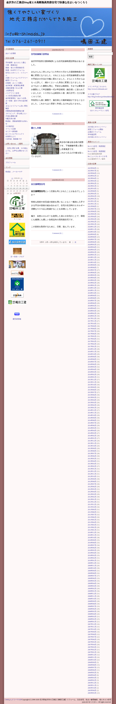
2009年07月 (92, 576)
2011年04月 (92, 522)
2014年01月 (92, 438)
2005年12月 (92, 683)
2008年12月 (92, 594)
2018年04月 (92, 308)
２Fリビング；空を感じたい (16, 114)
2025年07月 (92, 171)
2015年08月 (92, 390)
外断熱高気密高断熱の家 (15, 111)
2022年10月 (92, 189)
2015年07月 (92, 392)
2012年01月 (92, 499)
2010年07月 (92, 545)
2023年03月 (92, 181)
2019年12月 (92, 257)
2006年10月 (92, 660)
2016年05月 (92, 367)
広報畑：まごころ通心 (14, 83)
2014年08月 (92, 420)
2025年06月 (92, 173)
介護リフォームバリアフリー (17, 78)
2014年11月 (92, 413)
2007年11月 (92, 627)
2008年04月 (92, 614)
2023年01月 (92, 186)
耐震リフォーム (11, 80)
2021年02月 (92, 222)
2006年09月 (92, 662)
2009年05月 (92, 581)
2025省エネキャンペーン (97, 127)
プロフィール (11, 162)
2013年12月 (92, 441)
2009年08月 (92, 573)
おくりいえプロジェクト (15, 134)
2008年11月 (92, 596)
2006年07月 (92, 667)
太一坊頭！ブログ (17, 257)
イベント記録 (11, 129)
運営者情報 (17, 319)
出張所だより (11, 136)
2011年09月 (92, 510)
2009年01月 (92, 591)
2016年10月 (92, 354)
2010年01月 (92, 560)
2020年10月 (92, 232)
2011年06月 (92, 517)
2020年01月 (92, 255)
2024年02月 (92, 176)
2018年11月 (92, 290)
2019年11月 (92, 260)
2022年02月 (92, 196)
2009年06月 (92, 578)
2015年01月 (92, 408)
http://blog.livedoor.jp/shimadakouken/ (101, 97)
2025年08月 (92, 168)
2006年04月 (92, 675)
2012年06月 (92, 487)
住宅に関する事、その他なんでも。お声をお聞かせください (17, 150)
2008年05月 (92, 611)
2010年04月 (92, 553)
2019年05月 (92, 275)
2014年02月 (92, 436)
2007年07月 (92, 637)
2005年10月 (92, 688)
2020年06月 (92, 242)
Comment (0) (58, 114)
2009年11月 (92, 566)
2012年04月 (92, 492)
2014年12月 (92, 410)
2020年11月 (92, 229)
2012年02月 (92, 497)
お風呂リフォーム (94, 132)
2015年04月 (92, 400)
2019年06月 (92, 273)
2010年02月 (92, 558)
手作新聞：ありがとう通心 (16, 63)
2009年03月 (92, 586)
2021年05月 (92, 214)
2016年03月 (92, 372)
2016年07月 (92, 362)
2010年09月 (92, 540)
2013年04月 (92, 461)
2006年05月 (92, 673)
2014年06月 (92, 425)
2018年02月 (92, 313)
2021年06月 (92, 211)
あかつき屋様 (11, 53)
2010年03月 (92, 555)
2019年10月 (92, 262)
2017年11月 (92, 321)
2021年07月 (92, 209)
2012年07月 (92, 484)
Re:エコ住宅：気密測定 (97, 146)
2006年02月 (92, 680)
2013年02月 (92, 466)
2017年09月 (92, 326)
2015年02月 (92, 405)
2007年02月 (92, 650)
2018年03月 (92, 311)
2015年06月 (92, 395)
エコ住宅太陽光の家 (13, 96)
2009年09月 (92, 571)
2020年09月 (92, 234)
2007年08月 (92, 634)
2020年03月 (92, 250)
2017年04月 (92, 339)
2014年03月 (92, 433)
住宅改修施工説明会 (40, 54)
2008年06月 (92, 609)
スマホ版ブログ (94, 94)
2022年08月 (92, 191)
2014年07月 (92, 423)
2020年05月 (92, 245)
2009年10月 (92, 568)
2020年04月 (92, 247)
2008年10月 (92, 599)
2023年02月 (92, 183)
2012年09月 (92, 479)
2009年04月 (92, 583)
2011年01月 (92, 530)
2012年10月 (92, 476)
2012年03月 (92, 494)
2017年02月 (92, 344)
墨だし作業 (36, 128)
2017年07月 (92, 331)
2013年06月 (92, 456)
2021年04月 (92, 217)
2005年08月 (92, 690)
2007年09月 (92, 632)
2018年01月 (92, 316)
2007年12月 (92, 624)
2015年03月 (92, 403)
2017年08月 (92, 329)
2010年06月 (92, 548)
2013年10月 (92, 446)
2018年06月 (92, 303)
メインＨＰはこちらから (97, 86)
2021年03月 (92, 219)
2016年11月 (92, 352)
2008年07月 (92, 606)
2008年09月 (92, 601)
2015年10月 (92, 385)
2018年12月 (92, 288)
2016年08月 (92, 359)
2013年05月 (92, 459)
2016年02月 (92, 374)
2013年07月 (92, 453)
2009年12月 (92, 563)
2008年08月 (92, 604)
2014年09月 (92, 418)
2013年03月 (92, 464)
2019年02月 (92, 283)
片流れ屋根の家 (11, 116)
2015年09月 (92, 387)
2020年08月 (92, 237)
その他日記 (10, 126)
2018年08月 (92, 298)
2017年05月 (92, 336)
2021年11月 (92, 204)
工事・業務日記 (11, 65)
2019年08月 (92, 267)
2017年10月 (92, 324)
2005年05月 (92, 693)
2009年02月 (92, 588)
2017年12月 (92, 318)
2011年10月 (92, 507)
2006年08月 (92, 665)
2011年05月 (92, 520)
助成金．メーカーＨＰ (14, 172)
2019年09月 (92, 265)
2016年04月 (92, 369)
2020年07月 (92, 239)
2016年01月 (92, 377)
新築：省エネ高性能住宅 (15, 68)
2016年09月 (92, 357)
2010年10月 (92, 538)
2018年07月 (92, 301)
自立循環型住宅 (38, 184)
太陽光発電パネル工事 (14, 88)
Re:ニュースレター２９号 (97, 156)
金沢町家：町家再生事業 (15, 85)
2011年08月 (92, 512)
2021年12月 (92, 201)
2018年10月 (92, 293)
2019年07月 (92, 270)
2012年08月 (92, 481)
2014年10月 (92, 415)
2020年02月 (92, 252)
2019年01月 (92, 285)
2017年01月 (92, 346)
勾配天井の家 (11, 119)
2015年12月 (92, 380)
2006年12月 (92, 655)
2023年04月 (92, 178)
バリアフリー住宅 (12, 93)
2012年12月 (92, 471)
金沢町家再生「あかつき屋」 (17, 98)
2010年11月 (92, 535)
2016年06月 (92, 364)
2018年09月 (92, 296)
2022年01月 (92, 199)
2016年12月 (92, 349)
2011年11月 (92, 504)
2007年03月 (92, 647)
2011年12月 (92, 502)
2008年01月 (92, 622)
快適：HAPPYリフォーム (15, 70)
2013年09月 (92, 448)
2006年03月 (92, 678)
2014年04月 (92, 431)
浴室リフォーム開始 (95, 129)
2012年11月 (92, 474)
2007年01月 (92, 652)
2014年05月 (92, 428)
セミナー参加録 (11, 131)
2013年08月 (92, 451)
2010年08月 (92, 543)
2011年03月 (92, 525)
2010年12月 (92, 532)
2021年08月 (92, 206)
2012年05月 (92, 489)
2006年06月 (92, 670)
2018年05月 (92, 306)
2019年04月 (92, 278)
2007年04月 (92, 645)
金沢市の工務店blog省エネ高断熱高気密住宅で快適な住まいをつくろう (46, 2)
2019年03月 (92, 280)
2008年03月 (92, 617)
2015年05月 (92, 397)
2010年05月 (92, 550)
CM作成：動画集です (14, 139)
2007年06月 (92, 639)
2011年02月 (92, 527)
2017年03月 (92, 341)
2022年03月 (92, 194)
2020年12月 (92, 227)
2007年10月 (92, 629)
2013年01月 (92, 469)
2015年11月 (92, 382)
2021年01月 (92, 224)
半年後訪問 (92, 134)
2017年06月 (92, 334)
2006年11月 (92, 657)
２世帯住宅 (10, 91)
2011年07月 (92, 515)
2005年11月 (92, 685)
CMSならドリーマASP (13, 700)
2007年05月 (92, 642)
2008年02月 (92, 619)
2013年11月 (92, 443)
